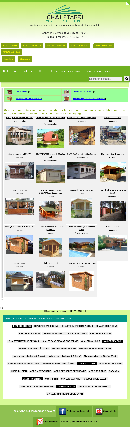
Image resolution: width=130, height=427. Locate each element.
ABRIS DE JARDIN (79, 45)
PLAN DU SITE (78, 311)
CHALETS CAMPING (82, 92)
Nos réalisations (66, 71)
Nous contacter (100, 71)
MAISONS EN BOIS (56, 45)
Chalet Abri (50, 311)
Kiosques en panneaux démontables (88, 98)
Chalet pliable (21, 92)
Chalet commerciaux (103, 45)
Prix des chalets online (24, 71)
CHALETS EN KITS (32, 45)
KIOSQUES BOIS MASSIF (27, 98)
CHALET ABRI (10, 45)
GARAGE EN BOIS (11, 52)
